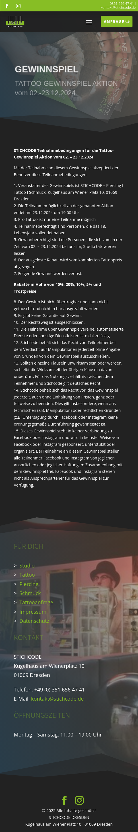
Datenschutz (34, 620)
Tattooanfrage (36, 602)
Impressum (32, 611)
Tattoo (27, 574)
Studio (27, 565)
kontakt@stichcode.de (118, 7)
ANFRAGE (114, 21)
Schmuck (30, 593)
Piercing (28, 584)
